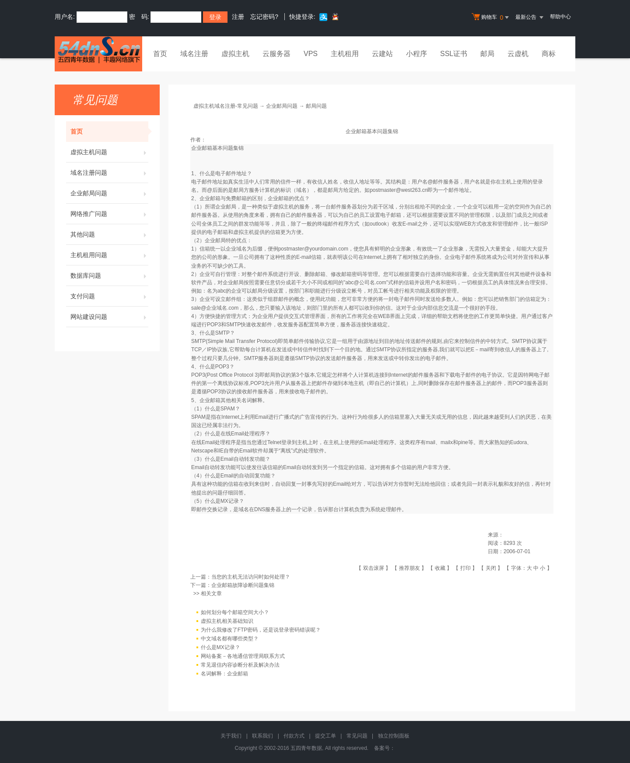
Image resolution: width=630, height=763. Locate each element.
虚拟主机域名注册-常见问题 (225, 106)
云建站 (382, 53)
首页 (160, 53)
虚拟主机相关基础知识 (227, 621)
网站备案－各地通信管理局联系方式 (243, 656)
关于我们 (231, 736)
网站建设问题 (109, 316)
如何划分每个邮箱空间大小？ (235, 612)
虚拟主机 (235, 53)
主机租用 (345, 53)
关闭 (491, 568)
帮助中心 (560, 17)
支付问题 (109, 296)
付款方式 (294, 736)
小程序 (416, 53)
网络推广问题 (109, 213)
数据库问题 (109, 275)
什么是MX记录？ (220, 647)
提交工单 (325, 736)
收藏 (440, 568)
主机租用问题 (109, 254)
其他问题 (109, 234)
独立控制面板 (394, 736)
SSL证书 (453, 53)
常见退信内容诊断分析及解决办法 (240, 665)
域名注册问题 (109, 172)
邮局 (487, 53)
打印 (465, 568)
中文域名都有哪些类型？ (230, 639)
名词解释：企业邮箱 (224, 674)
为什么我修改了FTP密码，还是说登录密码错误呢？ (261, 630)
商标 (549, 53)
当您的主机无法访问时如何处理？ (250, 577)
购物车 (491, 17)
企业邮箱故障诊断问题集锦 (242, 585)
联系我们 (262, 736)
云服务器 (276, 53)
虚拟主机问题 (109, 151)
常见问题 (357, 736)
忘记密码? (264, 16)
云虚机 (518, 53)
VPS (311, 53)
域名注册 (194, 53)
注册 (238, 16)
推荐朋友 (409, 568)
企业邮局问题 (109, 193)
